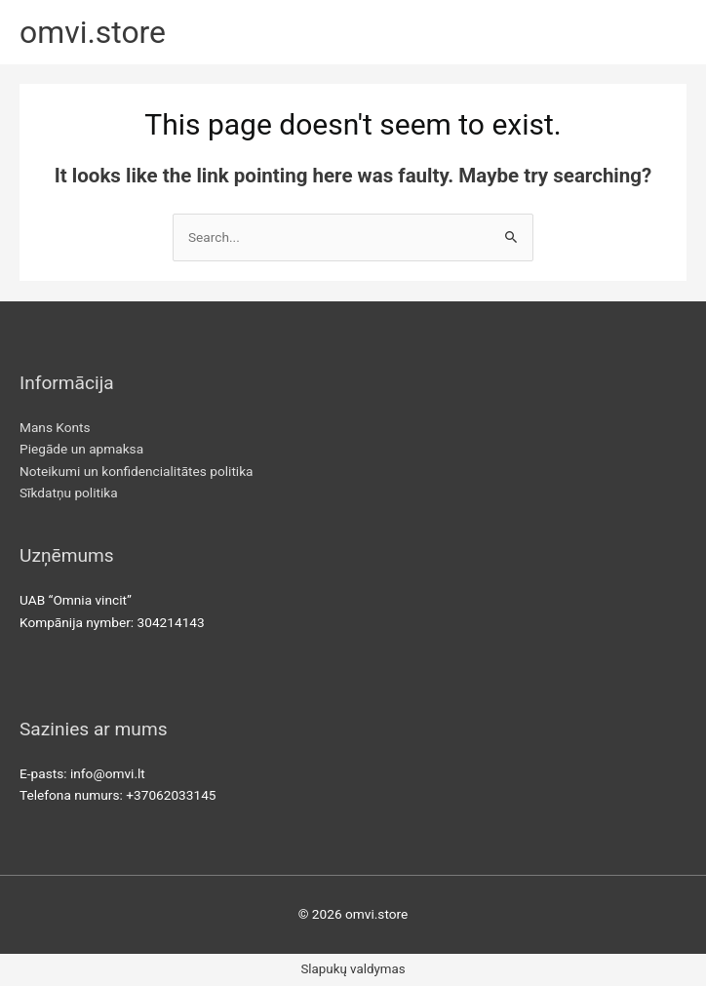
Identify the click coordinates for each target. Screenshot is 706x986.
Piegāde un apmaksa (81, 448)
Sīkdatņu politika (69, 492)
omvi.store (93, 32)
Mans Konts (55, 427)
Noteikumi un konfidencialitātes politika (137, 471)
